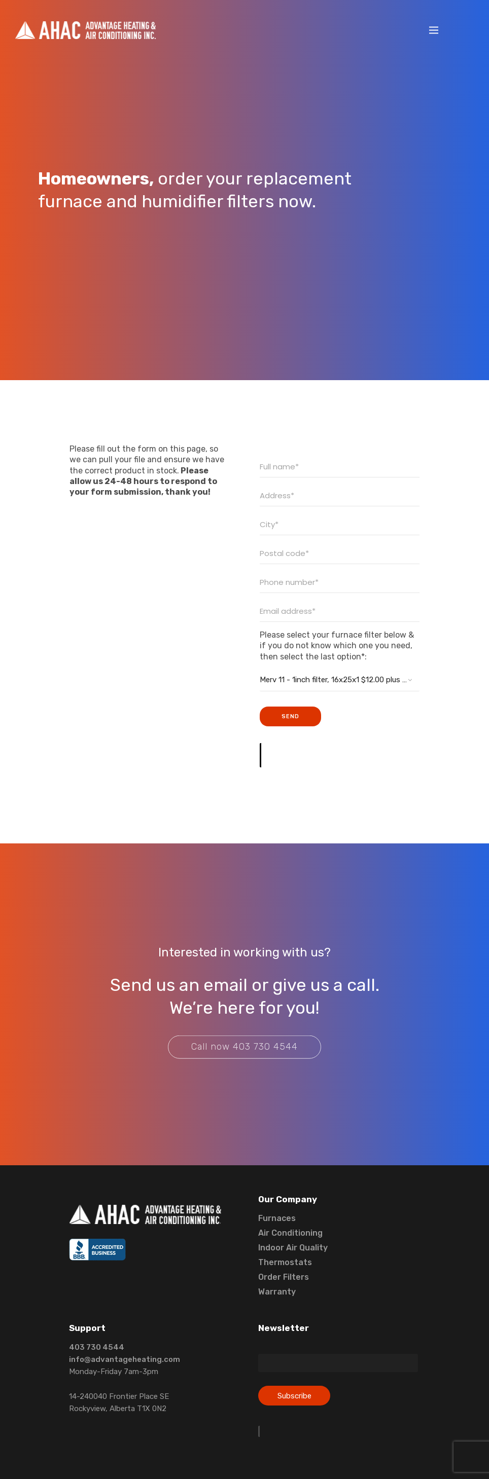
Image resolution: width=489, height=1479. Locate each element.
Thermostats (285, 1262)
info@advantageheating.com (124, 1359)
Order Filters (283, 1277)
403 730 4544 (96, 1347)
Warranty (277, 1292)
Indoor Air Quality (293, 1247)
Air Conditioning (290, 1233)
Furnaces (277, 1218)
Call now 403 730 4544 (244, 1055)
